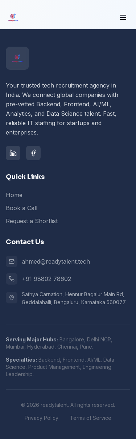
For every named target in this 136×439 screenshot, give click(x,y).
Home (14, 195)
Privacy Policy (41, 418)
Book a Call (21, 208)
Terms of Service (90, 418)
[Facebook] (33, 153)
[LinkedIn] (13, 153)
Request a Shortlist (32, 221)
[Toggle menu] (123, 17)
